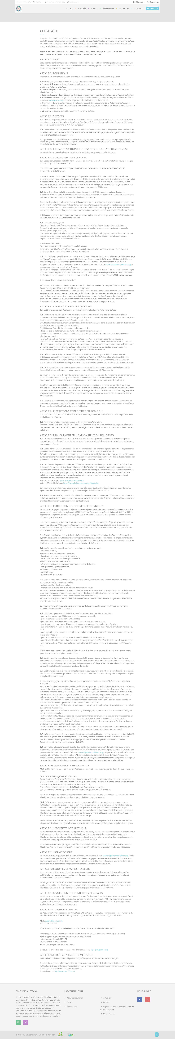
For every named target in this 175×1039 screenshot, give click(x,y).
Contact (138, 8)
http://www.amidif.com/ (65, 971)
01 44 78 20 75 (74, 2)
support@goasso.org (53, 921)
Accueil (69, 8)
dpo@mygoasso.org (99, 950)
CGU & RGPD (108, 1013)
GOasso (39, 2)
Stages (94, 8)
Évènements (108, 8)
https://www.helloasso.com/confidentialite (81, 483)
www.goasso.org (56, 100)
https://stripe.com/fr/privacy (72, 480)
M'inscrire (138, 2)
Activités (82, 8)
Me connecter (153, 2)
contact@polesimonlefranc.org (56, 2)
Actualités (124, 8)
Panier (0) (153, 8)
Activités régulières (75, 998)
